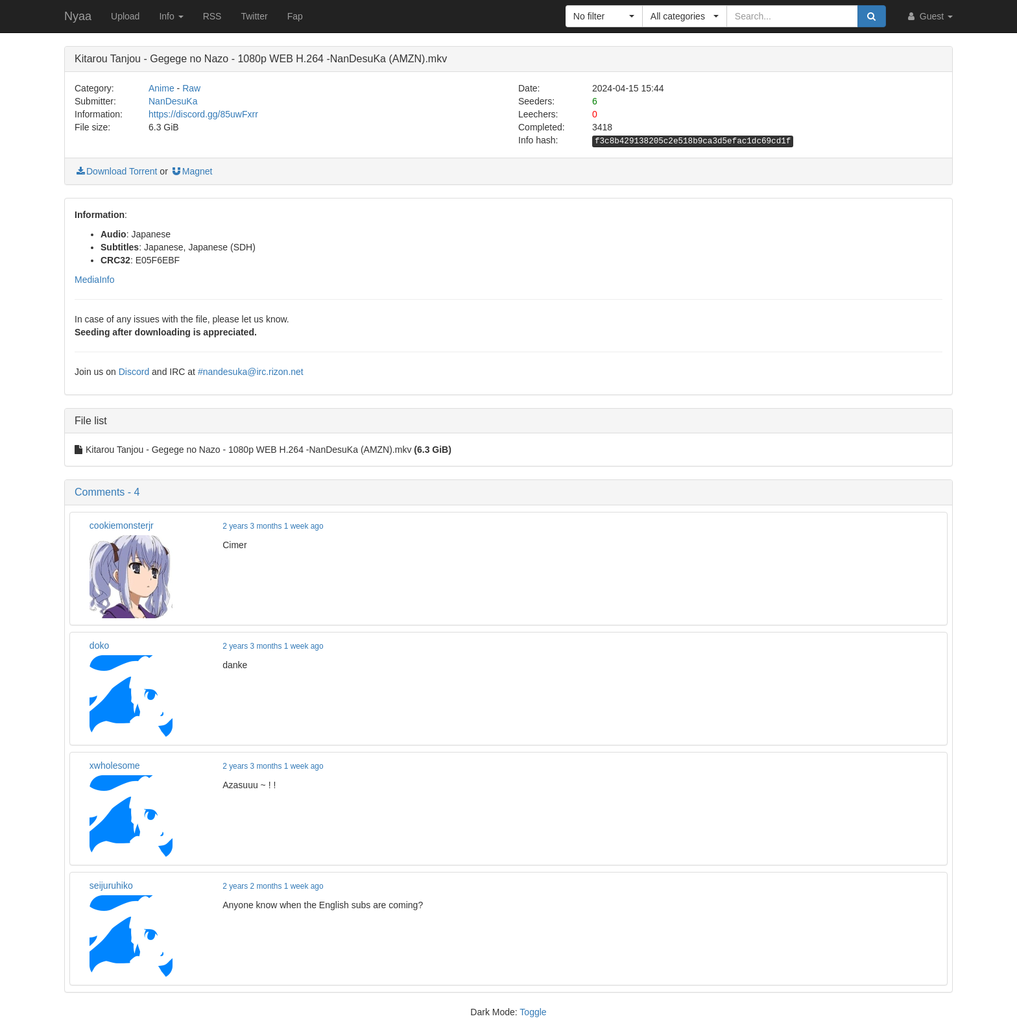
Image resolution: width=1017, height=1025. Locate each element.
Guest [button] (929, 16)
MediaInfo (94, 279)
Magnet (192, 171)
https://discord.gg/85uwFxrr (203, 114)
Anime (161, 88)
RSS (212, 16)
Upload (125, 16)
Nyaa (77, 16)
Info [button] (171, 16)
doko (99, 645)
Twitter (254, 16)
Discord (134, 372)
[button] (604, 16)
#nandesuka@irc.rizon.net (251, 372)
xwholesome (115, 765)
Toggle (533, 1012)
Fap (295, 16)
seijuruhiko (111, 885)
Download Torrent (116, 171)
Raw (191, 88)
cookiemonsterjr (122, 525)
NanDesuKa (173, 101)
